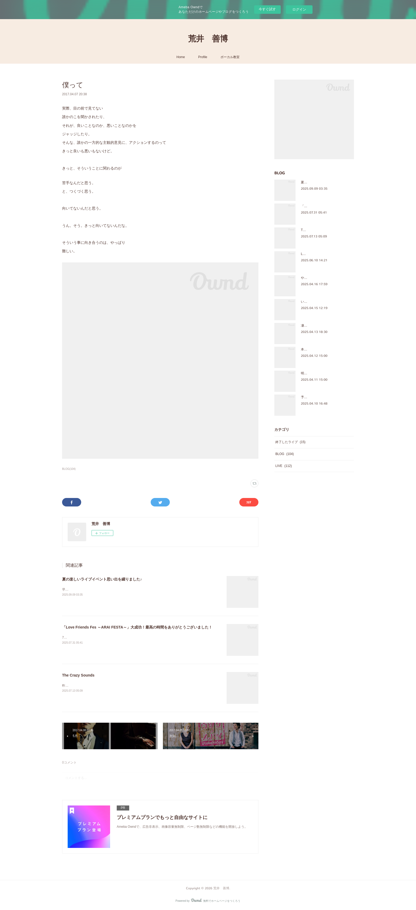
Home (180, 57)
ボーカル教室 (230, 57)
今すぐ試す (267, 9)
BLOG (284, 454)
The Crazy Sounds (78, 675)
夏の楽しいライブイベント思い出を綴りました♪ (102, 579)
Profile (202, 57)
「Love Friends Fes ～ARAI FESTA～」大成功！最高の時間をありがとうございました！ (137, 627)
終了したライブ (290, 442)
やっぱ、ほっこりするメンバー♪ (324, 278)
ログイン (299, 9)
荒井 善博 (208, 38)
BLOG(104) (69, 468)
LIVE (283, 466)
